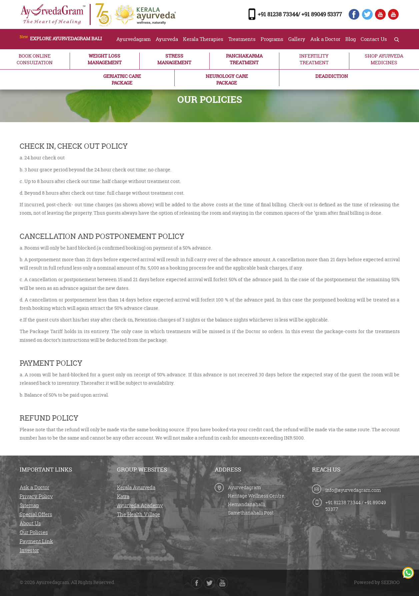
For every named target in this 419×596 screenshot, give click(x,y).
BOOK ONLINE (35, 59)
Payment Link (36, 541)
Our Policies (34, 532)
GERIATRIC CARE (122, 79)
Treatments (242, 39)
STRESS (174, 59)
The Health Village (138, 514)
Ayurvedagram (133, 39)
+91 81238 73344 (343, 502)
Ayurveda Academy (140, 505)
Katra (123, 496)
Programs (272, 39)
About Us (30, 523)
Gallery (296, 39)
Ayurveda (167, 39)
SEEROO (390, 582)
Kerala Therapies (203, 39)
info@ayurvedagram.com (353, 490)
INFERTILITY (314, 59)
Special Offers (36, 514)
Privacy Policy (36, 496)
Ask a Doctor (325, 39)
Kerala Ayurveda (136, 487)
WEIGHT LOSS (105, 59)
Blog (350, 39)
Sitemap (29, 505)
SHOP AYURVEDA (384, 59)
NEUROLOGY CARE (227, 79)
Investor (29, 550)
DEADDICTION (331, 76)
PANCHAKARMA (244, 59)
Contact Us (374, 39)
